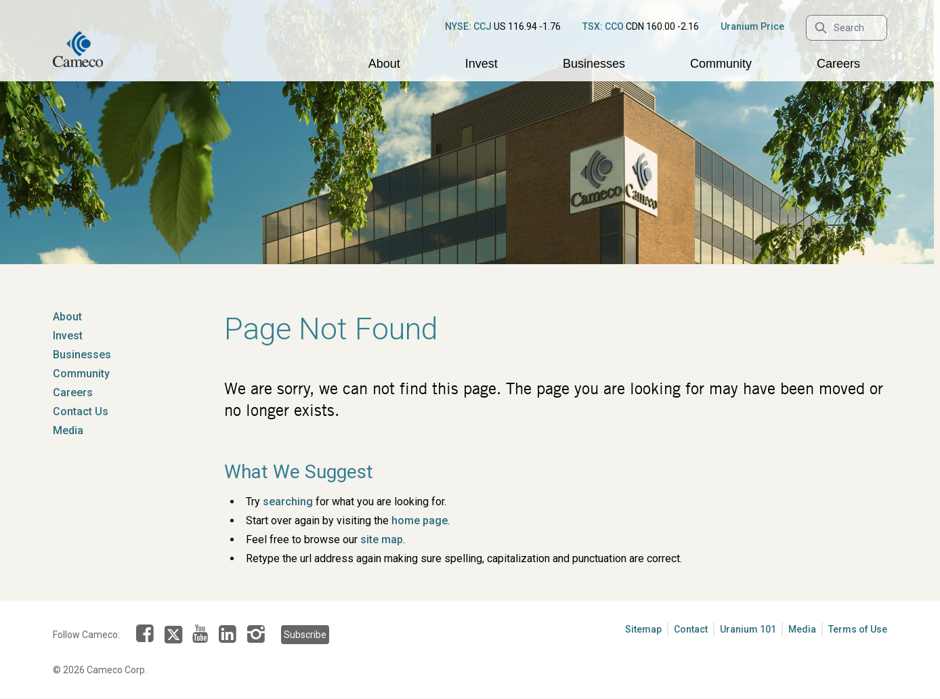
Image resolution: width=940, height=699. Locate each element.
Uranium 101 (748, 629)
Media (68, 430)
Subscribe (305, 634)
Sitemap (643, 629)
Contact (691, 629)
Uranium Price (752, 26)
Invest (481, 63)
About (384, 63)
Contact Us (80, 411)
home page (419, 520)
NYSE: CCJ (468, 26)
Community (721, 63)
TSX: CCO (603, 26)
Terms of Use (857, 629)
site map (381, 539)
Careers (838, 63)
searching (288, 501)
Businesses (594, 63)
